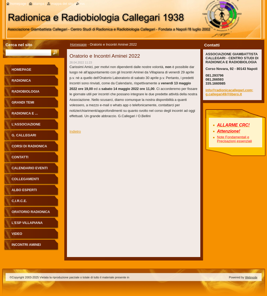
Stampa (38, 4)
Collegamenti (25, 179)
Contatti (20, 157)
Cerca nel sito (19, 44)
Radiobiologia (26, 91)
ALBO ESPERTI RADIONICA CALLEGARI (32, 192)
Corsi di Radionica (29, 146)
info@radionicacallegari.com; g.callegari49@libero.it (229, 92)
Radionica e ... (25, 113)
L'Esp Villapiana (27, 223)
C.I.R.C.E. (19, 201)
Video (17, 234)
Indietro (75, 131)
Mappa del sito (62, 4)
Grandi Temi (23, 102)
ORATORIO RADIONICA (31, 212)
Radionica (21, 80)
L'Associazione (26, 124)
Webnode (251, 277)
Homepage (78, 44)
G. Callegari (24, 135)
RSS (82, 4)
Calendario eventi (30, 168)
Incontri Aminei (26, 245)
